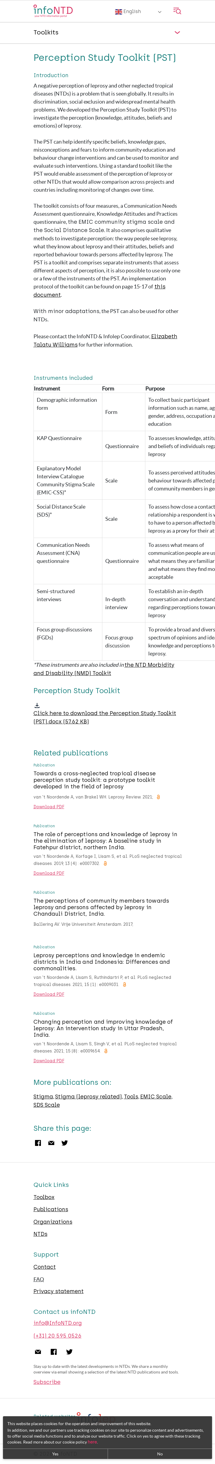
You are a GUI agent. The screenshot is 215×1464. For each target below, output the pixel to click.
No (160, 1454)
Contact (45, 1267)
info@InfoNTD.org (58, 1323)
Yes (55, 1454)
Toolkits (46, 32)
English (128, 11)
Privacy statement (59, 1291)
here (92, 1442)
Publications (51, 1209)
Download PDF (49, 807)
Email (51, 1143)
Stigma (43, 1096)
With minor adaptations (66, 311)
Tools (131, 1096)
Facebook (38, 1143)
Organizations (53, 1222)
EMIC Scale (155, 1096)
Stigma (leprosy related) (88, 1096)
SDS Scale (47, 1105)
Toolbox (44, 1197)
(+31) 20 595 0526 (58, 1336)
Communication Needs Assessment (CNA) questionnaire (63, 553)
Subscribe (47, 1382)
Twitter (64, 1143)
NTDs (40, 1234)
